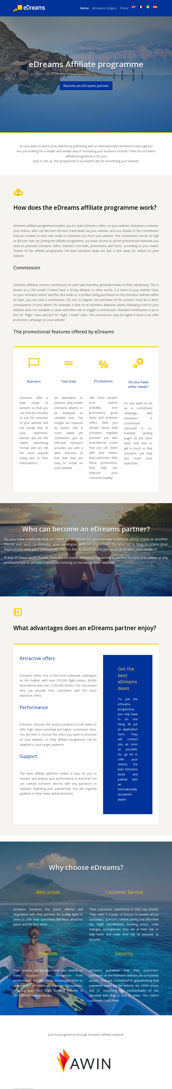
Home (84, 8)
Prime (124, 8)
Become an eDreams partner (86, 85)
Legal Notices (23, 1079)
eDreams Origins (104, 8)
